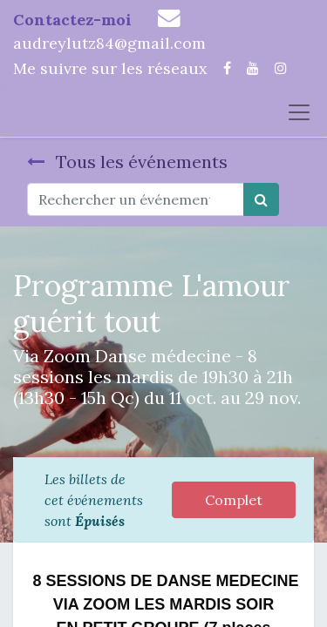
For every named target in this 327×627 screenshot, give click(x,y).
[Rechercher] (261, 199)
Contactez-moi (72, 20)
